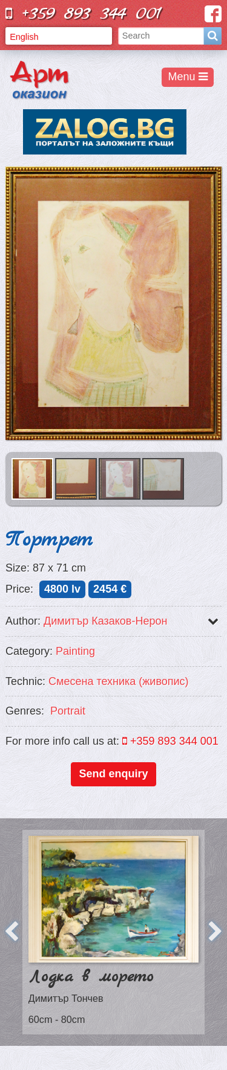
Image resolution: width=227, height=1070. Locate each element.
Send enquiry (113, 774)
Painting (75, 651)
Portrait (67, 711)
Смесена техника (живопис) (118, 681)
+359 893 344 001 (83, 13)
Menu (188, 77)
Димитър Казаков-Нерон (105, 621)
